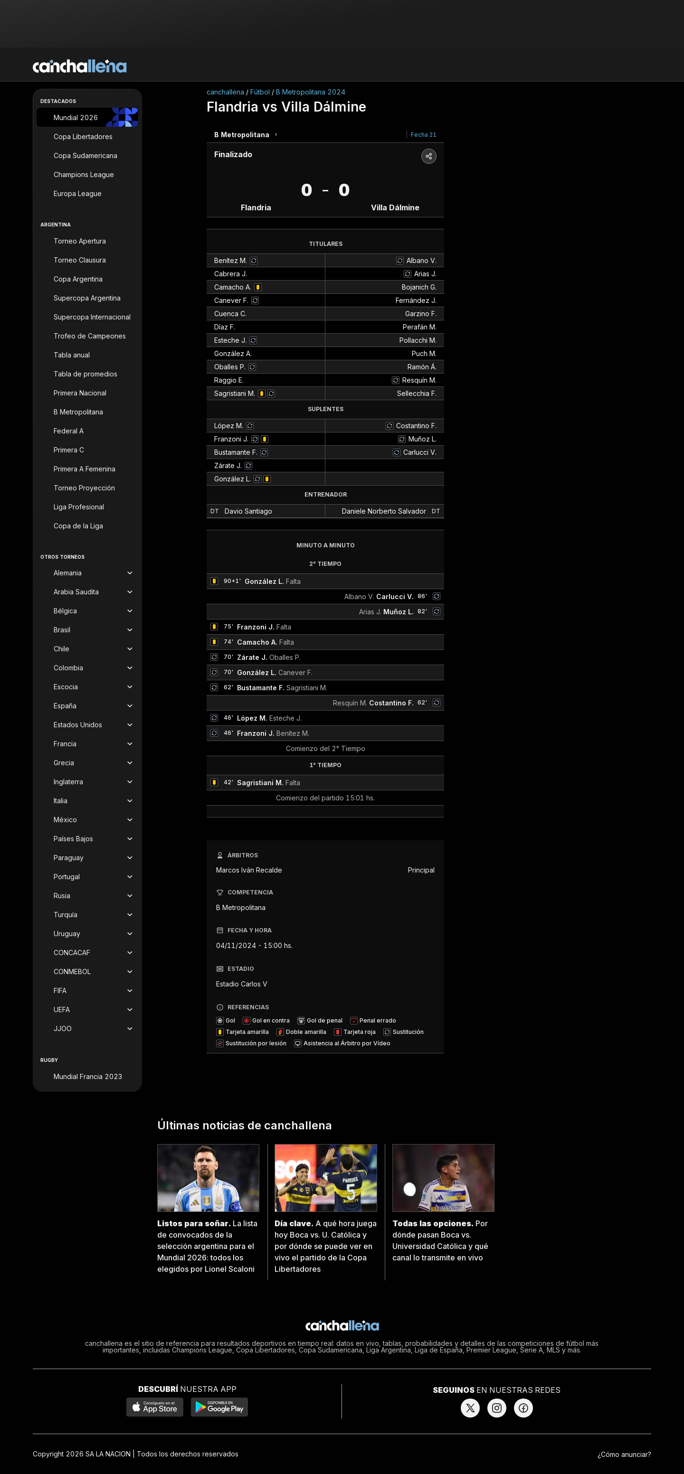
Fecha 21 (424, 134)
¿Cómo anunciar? (624, 1454)
